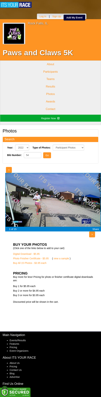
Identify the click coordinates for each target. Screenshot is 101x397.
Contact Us (16, 370)
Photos (50, 94)
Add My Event (74, 17)
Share (95, 229)
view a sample (61, 258)
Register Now (50, 118)
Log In (43, 16)
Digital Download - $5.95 (26, 254)
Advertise (15, 377)
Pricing (13, 347)
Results (50, 86)
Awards (50, 101)
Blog (12, 373)
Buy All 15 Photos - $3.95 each (29, 263)
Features (14, 343)
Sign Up (56, 16)
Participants (50, 71)
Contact (50, 109)
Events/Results (18, 340)
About (50, 64)
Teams (50, 79)
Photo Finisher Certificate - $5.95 (31, 258)
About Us (15, 363)
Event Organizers (19, 350)
